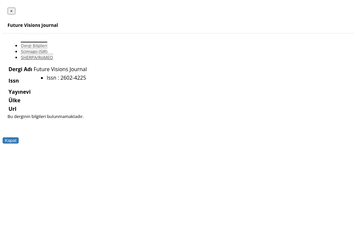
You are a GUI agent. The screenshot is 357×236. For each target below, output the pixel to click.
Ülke (14, 100)
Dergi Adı (20, 69)
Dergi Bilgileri (34, 46)
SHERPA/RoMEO (37, 57)
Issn (14, 80)
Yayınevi (20, 91)
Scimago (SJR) (34, 51)
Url (12, 108)
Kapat (10, 140)
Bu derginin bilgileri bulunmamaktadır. (46, 116)
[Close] (11, 11)
